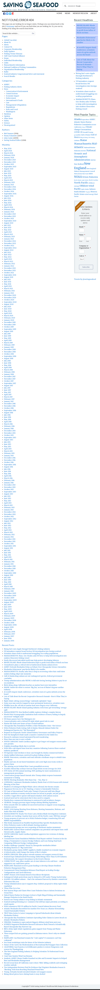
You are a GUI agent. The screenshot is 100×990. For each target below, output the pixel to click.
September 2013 (10, 492)
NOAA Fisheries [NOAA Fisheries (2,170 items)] (90, 178)
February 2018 (9, 373)
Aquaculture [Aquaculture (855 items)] (85, 120)
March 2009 (8, 614)
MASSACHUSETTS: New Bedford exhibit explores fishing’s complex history (32, 713)
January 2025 (9, 185)
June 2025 (7, 174)
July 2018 (7, 362)
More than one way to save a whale (17, 740)
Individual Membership (13, 61)
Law (7, 103)
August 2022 (8, 251)
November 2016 (10, 407)
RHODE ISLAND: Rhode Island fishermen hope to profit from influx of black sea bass (36, 663)
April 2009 (8, 612)
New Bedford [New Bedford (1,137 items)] (79, 165)
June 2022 (7, 255)
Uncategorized (9, 126)
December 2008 (10, 621)
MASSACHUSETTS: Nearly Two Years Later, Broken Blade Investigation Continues (35, 815)
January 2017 (9, 402)
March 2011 (8, 560)
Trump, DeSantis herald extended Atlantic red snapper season (28, 973)
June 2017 (7, 391)
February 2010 (9, 590)
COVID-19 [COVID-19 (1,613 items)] (78, 133)
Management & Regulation (16, 106)
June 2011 (7, 553)
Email (82, 228)
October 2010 (9, 571)
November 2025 (10, 163)
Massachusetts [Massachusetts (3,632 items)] (82, 144)
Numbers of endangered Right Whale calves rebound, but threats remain (31, 788)
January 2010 (9, 592)
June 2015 (7, 445)
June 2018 (7, 364)
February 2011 (9, 562)
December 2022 (10, 242)
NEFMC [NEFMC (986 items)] (93, 161)
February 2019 (9, 346)
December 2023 (10, 215)
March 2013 (8, 506)
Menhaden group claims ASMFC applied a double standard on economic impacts (34, 851)
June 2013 (7, 499)
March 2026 (8, 154)
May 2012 (7, 529)
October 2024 (9, 192)
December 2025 (10, 161)
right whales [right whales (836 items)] (85, 190)
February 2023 (9, 237)
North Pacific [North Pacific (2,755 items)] (81, 183)
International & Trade (14, 101)
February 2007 (9, 635)
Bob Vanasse (8, 134)
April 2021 (8, 287)
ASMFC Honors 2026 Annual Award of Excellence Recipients (27, 876)
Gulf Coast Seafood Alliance (14, 57)
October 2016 (9, 409)
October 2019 (9, 328)
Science (7, 124)
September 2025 (10, 167)
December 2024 (10, 188)
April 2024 (8, 206)
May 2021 (7, 285)
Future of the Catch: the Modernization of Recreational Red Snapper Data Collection (35, 946)
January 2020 (9, 321)
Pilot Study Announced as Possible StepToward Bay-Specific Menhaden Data (33, 824)
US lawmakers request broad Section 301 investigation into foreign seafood (32, 652)
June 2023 (7, 228)
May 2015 (7, 447)
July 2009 (7, 605)
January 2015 (9, 456)
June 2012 (7, 526)
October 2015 (9, 436)
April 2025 (8, 179)
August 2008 (9, 628)
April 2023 (8, 233)
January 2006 (9, 642)
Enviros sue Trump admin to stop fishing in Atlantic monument (28, 900)
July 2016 (7, 416)
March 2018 (8, 371)
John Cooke (8, 139)
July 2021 (7, 280)
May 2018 (7, 366)
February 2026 (9, 156)
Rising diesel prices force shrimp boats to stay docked (24, 975)
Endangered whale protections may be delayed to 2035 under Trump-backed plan (35, 878)
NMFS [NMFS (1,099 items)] (90, 174)
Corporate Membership (13, 50)
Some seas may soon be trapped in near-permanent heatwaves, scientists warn (34, 704)
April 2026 (8, 152)
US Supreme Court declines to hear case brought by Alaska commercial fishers (33, 754)
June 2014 (7, 472)
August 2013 (8, 495)
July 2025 (7, 172)
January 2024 (9, 213)
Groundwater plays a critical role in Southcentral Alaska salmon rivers (31, 666)
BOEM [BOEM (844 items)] (94, 125)
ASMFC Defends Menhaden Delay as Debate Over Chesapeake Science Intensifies (35, 668)
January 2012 (9, 538)
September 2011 (10, 547)
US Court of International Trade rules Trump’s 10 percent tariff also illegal (32, 792)
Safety (6, 121)
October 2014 (9, 463)
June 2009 (8, 608)
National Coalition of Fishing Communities (20, 68)
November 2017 (10, 380)
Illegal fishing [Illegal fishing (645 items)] (84, 138)
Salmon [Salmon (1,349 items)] (92, 190)
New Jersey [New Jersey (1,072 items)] (78, 174)
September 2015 (10, 438)
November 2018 (10, 353)
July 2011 (7, 551)
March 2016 (8, 425)
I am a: (82, 257)
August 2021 (8, 278)
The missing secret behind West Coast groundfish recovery (26, 767)
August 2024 (8, 197)
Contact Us (8, 48)
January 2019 (9, 348)
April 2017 (8, 395)
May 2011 (7, 556)
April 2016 (8, 422)
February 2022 (9, 264)
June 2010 (7, 580)
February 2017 (9, 400)
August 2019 (8, 332)
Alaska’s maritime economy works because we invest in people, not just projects (34, 794)
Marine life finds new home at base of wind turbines (24, 724)
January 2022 (9, 267)
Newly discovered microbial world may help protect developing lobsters (31, 661)
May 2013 (7, 502)
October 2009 (9, 599)
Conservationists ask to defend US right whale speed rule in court (29, 722)
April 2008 (8, 630)
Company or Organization (85, 248)
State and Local (12, 110)
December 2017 (10, 377)
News (6, 90)
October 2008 (9, 623)
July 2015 (7, 443)
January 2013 (9, 511)
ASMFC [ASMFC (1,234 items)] (92, 120)
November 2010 (10, 569)
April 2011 (7, 558)
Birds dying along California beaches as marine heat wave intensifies (30, 686)
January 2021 (9, 294)
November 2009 (10, 596)
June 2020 (8, 310)
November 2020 (10, 298)
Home (6, 59)
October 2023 (9, 219)
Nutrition (7, 115)
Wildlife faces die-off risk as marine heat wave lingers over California (30, 706)
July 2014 (7, 470)
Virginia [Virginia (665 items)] (88, 192)
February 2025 (9, 183)
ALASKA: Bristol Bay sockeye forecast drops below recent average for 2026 (32, 769)
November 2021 (10, 271)
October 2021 (9, 273)
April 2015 (8, 450)
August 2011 (8, 549)
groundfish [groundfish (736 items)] (77, 135)
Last (87, 242)
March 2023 (8, 235)
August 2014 (8, 468)
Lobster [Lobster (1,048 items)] (77, 141)
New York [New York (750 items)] (85, 174)
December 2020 (10, 296)
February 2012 (9, 535)
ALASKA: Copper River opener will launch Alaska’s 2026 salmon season (31, 797)
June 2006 (8, 639)
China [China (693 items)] (83, 128)
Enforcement (11, 99)
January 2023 (9, 240)
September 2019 (10, 330)
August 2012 (8, 522)
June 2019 (7, 337)
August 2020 (9, 305)
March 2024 (8, 208)
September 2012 (10, 520)
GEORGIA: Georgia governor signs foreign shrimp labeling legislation (30, 803)
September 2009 (10, 601)
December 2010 (10, 567)
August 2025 (8, 170)
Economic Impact (12, 97)
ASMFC (7, 85)
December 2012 (10, 513)
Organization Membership (14, 70)
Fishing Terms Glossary (13, 54)
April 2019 (8, 341)
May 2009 (8, 610)
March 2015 (8, 452)
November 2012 (10, 515)
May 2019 (7, 339)
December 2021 (10, 269)
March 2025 (8, 181)
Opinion (7, 117)
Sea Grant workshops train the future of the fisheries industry (27, 943)
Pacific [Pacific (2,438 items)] (77, 189)
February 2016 (9, 427)
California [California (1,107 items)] (77, 128)
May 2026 (7, 149)
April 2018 (8, 368)
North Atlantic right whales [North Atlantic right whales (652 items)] (81, 181)
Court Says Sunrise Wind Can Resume (18, 957)
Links (6, 64)
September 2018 (10, 357)
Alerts (6, 45)
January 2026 (9, 158)
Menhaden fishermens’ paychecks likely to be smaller (24, 670)
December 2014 (10, 459)
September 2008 (10, 626)
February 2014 (9, 481)
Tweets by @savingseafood (85, 279)
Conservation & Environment (17, 92)
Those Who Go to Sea (12, 889)
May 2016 (7, 420)
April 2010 (8, 585)
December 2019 (10, 323)
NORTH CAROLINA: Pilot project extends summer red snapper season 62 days (33, 855)
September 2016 (10, 411)
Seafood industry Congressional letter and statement (24, 75)
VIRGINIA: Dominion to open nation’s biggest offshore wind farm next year (32, 923)
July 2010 (7, 578)
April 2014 (8, 477)
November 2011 (9, 542)
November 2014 (10, 461)
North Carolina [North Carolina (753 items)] (93, 181)
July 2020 (7, 307)
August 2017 (8, 386)
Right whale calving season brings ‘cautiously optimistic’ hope (27, 702)
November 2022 (10, 244)
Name (82, 236)
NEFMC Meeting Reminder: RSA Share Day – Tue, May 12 (25, 781)
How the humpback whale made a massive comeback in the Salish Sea (31, 736)
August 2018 (8, 359)
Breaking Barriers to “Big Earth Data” (18, 848)
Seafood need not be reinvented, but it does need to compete (27, 799)
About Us (7, 43)
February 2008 (9, 632)
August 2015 (8, 441)
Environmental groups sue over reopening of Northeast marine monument (32, 828)
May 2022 (7, 258)
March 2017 (8, 398)
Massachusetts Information (14, 66)
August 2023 (8, 224)
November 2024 (10, 190)
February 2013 (9, 508)
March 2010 (8, 587)
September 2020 (10, 303)
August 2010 (8, 576)
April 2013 (8, 504)
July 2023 (7, 226)
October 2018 (9, 355)
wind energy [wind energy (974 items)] (89, 195)
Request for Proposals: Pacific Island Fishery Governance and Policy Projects (33, 733)
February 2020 (9, 319)
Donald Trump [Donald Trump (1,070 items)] (88, 133)
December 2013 (10, 486)
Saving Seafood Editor (12, 141)
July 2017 (7, 389)
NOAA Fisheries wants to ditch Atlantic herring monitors (25, 826)
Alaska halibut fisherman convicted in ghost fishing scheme (27, 756)
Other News (8, 119)
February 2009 (9, 617)
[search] (78, 6)
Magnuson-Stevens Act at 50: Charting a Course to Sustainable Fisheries (31, 790)
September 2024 (10, 194)
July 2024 (7, 199)
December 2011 (9, 540)
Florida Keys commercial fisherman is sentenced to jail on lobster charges (32, 801)
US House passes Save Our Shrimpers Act (19, 720)
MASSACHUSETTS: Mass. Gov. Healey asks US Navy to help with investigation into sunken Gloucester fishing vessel (86, 105)
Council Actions (12, 94)
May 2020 (8, 312)
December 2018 (10, 350)
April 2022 (8, 260)
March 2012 (8, 533)
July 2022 (7, 253)
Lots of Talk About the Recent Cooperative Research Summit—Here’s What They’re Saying (85, 65)
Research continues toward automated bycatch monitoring (26, 738)
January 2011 (9, 565)
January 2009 (9, 619)
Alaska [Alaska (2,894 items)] (77, 120)
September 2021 (10, 276)
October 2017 (9, 382)
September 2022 (10, 249)
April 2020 (8, 314)
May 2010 (7, 583)
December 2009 (10, 594)
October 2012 (9, 517)
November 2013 (10, 488)
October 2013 (9, 490)
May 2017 (7, 393)
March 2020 (8, 316)
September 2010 (10, 574)
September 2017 (10, 384)
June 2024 (7, 201)
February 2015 (9, 454)
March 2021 (8, 289)
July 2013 (7, 497)
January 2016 (9, 429)
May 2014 (7, 474)
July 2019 (7, 334)
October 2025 (9, 165)
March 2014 (8, 479)
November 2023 (10, 217)
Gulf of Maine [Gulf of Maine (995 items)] (85, 136)
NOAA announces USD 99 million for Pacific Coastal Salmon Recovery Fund (32, 907)
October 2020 (9, 301)
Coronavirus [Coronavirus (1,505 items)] (85, 130)
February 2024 (9, 210)
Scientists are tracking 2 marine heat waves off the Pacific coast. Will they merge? (35, 817)
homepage (10, 27)
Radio (6, 73)
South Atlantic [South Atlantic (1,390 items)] (79, 192)
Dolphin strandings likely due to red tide (19, 747)
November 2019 (10, 325)
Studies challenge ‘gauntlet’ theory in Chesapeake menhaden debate (30, 846)
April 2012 (8, 531)
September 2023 (10, 222)
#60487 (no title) (10, 41)
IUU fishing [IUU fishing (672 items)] (91, 138)
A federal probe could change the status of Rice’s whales (25, 853)
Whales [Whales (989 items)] (82, 195)
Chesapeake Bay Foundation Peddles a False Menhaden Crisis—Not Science (32, 726)
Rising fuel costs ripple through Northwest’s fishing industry (27, 650)
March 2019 (8, 343)
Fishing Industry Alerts (13, 88)
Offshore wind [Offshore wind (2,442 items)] (87, 186)
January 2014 (9, 483)
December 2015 (10, 431)
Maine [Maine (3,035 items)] (83, 141)
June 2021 (7, 282)
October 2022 (9, 246)
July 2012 (7, 524)
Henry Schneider (10, 136)
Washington (10, 112)
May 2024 (7, 204)
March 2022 (8, 262)
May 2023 (7, 231)
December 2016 (10, 404)
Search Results (9, 77)
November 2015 (10, 434)
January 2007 (9, 637)
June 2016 (7, 418)
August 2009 (9, 603)
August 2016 (8, 413)
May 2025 (7, 176)
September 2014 (10, 465)
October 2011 (9, 544)
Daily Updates (9, 52)
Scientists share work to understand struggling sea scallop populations (31, 654)
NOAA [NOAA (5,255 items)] (78, 177)
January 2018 (9, 375)
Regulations (10, 108)
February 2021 (9, 292)
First (80, 242)
